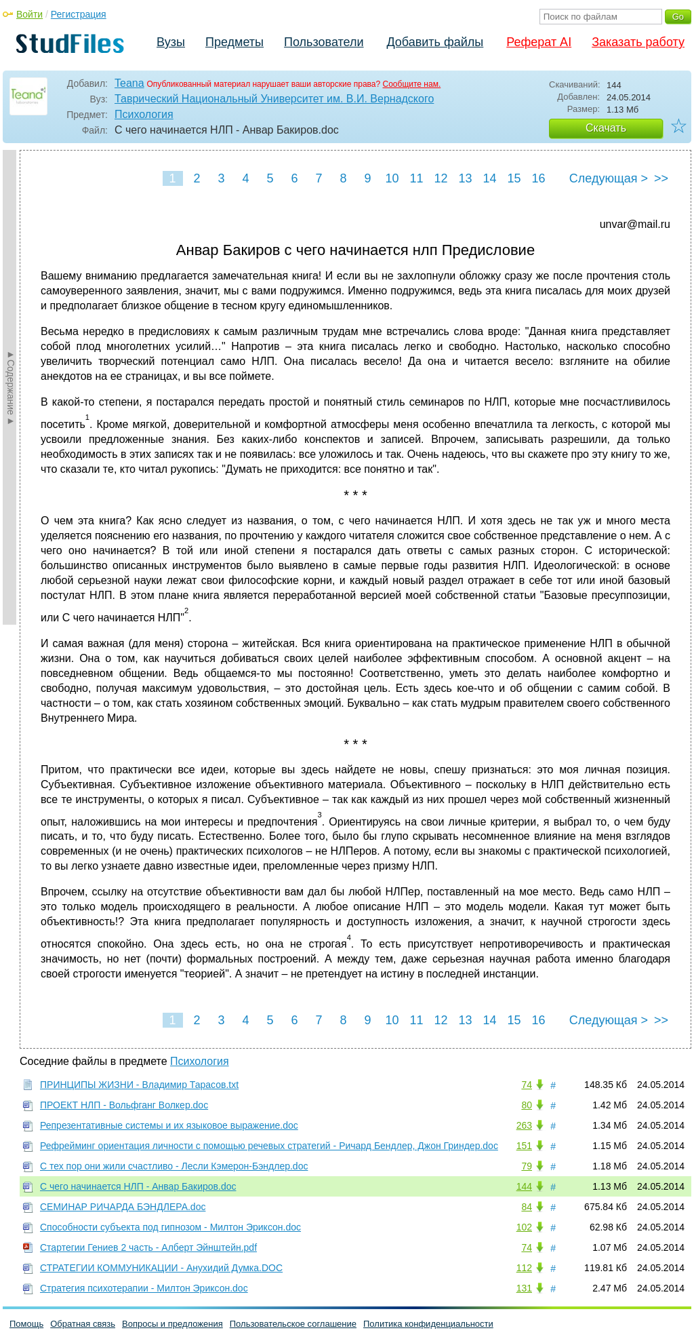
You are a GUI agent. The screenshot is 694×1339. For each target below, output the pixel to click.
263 (524, 1125)
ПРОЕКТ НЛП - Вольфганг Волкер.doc (124, 1105)
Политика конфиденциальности (428, 1324)
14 (489, 178)
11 (416, 178)
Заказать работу (638, 42)
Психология (144, 114)
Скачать (606, 128)
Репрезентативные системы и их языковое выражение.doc (169, 1125)
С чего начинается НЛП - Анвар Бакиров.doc (138, 1186)
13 (465, 178)
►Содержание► (10, 387)
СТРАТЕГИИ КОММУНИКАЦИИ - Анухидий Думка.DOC (161, 1267)
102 (524, 1227)
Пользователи (323, 42)
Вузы (171, 42)
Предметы (234, 42)
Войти (29, 14)
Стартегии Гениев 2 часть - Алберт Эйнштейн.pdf (148, 1247)
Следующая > (608, 178)
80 (526, 1105)
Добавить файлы (434, 42)
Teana (129, 83)
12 (440, 178)
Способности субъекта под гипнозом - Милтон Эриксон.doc (170, 1227)
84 (526, 1206)
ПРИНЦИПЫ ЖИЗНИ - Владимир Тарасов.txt (139, 1084)
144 (524, 1186)
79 (526, 1166)
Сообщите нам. (412, 84)
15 (513, 178)
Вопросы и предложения (172, 1324)
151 (524, 1145)
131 (524, 1288)
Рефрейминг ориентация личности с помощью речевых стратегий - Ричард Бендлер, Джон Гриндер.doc (269, 1145)
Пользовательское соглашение (293, 1324)
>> (661, 178)
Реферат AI (538, 42)
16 (538, 178)
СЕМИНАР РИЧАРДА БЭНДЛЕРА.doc (122, 1206)
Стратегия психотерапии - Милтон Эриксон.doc (144, 1288)
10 (392, 178)
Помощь (26, 1324)
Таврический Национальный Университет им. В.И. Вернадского (274, 98)
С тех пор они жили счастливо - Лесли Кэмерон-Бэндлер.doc (174, 1166)
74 (526, 1084)
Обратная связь (82, 1324)
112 (524, 1267)
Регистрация (78, 14)
